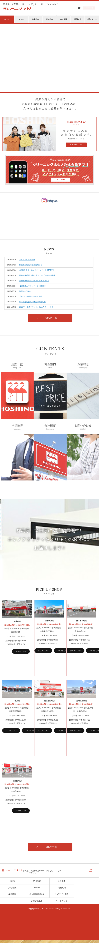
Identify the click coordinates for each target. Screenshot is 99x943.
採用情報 (77, 19)
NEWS (21, 19)
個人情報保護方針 (37, 897)
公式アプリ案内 (62, 897)
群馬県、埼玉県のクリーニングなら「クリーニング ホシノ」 (31, 4)
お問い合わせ (92, 19)
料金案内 (35, 19)
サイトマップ (61, 904)
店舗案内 (49, 19)
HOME (12, 884)
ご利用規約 (12, 891)
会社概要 (63, 19)
